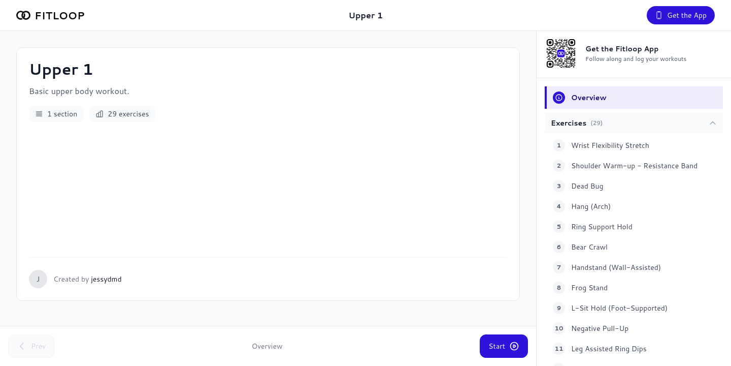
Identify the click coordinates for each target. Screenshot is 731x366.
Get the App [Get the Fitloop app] (681, 15)
